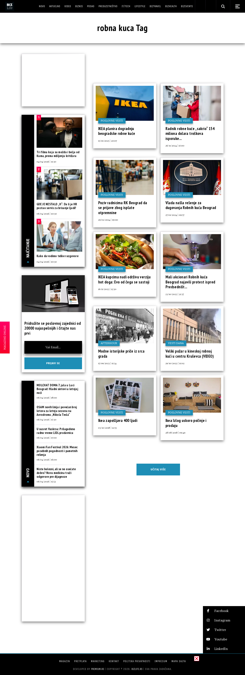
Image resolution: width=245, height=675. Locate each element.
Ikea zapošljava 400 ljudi (118, 420)
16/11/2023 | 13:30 (107, 289)
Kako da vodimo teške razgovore (57, 256)
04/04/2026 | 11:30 (46, 161)
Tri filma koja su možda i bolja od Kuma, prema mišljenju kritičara (58, 154)
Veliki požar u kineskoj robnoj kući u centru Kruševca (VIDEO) (190, 354)
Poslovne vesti (112, 120)
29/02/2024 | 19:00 (108, 219)
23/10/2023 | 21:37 (175, 294)
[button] (224, 611)
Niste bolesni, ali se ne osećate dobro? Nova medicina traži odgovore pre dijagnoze (56, 473)
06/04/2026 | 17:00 (47, 437)
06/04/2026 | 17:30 (46, 419)
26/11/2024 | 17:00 (175, 145)
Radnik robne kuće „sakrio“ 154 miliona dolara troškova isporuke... (190, 133)
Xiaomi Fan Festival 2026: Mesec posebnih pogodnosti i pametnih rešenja (57, 451)
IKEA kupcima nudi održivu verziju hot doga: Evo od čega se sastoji (124, 279)
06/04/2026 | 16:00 (47, 459)
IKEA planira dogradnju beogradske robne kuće (116, 131)
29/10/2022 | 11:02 (175, 363)
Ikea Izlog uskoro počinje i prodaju (186, 423)
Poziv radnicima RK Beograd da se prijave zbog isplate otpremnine (122, 207)
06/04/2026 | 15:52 (46, 481)
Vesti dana (176, 343)
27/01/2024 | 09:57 (175, 214)
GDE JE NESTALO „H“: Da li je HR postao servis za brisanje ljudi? (57, 206)
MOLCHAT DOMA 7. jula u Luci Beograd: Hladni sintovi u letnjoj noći (57, 389)
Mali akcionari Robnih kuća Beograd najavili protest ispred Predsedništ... (190, 281)
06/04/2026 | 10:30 (47, 213)
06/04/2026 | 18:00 (47, 397)
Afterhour (109, 343)
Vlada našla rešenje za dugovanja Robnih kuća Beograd (191, 205)
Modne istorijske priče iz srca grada (121, 354)
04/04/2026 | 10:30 (47, 261)
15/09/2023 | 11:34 (107, 363)
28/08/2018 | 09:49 (175, 432)
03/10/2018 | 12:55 (107, 427)
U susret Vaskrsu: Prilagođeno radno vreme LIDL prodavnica (56, 431)
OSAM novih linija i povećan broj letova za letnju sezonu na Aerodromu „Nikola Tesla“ (57, 411)
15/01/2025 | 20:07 (107, 140)
